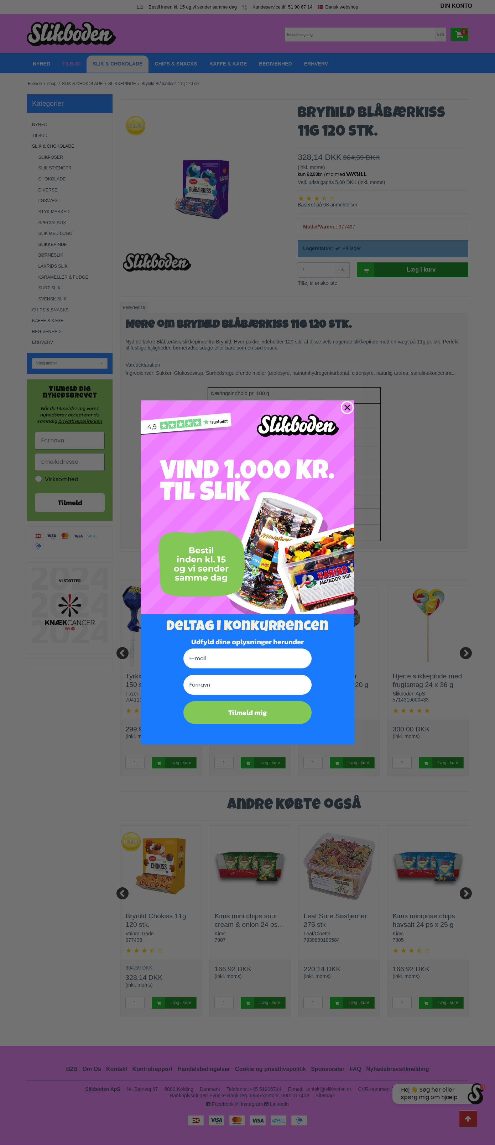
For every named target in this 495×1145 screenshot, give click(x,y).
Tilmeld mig (247, 712)
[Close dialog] (347, 407)
